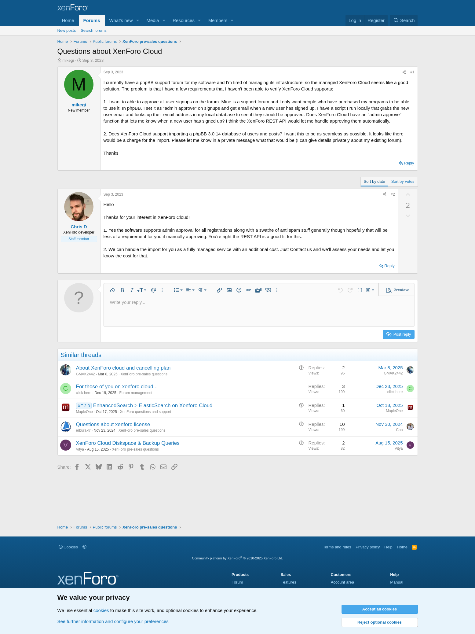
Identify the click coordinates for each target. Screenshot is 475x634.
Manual (396, 582)
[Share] (404, 72)
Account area (342, 582)
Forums (91, 20)
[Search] (404, 20)
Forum (237, 582)
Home (68, 20)
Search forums (94, 30)
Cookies (68, 547)
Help (388, 547)
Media (152, 20)
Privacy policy (368, 547)
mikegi (68, 60)
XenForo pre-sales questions (144, 374)
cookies (101, 610)
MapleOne (84, 412)
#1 (412, 72)
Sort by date (374, 181)
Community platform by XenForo (237, 558)
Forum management (135, 393)
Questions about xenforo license (113, 424)
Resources (184, 20)
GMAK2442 (85, 374)
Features (288, 582)
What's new (121, 20)
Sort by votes (403, 181)
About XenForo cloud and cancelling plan (123, 368)
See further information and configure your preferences (113, 621)
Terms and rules (337, 547)
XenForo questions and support (145, 412)
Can (399, 430)
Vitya (80, 449)
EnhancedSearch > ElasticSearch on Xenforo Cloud (153, 405)
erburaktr (83, 430)
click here (84, 393)
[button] (137, 20)
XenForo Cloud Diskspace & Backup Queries (128, 443)
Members (218, 20)
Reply (409, 163)
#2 (393, 194)
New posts (66, 30)
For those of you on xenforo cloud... (117, 386)
